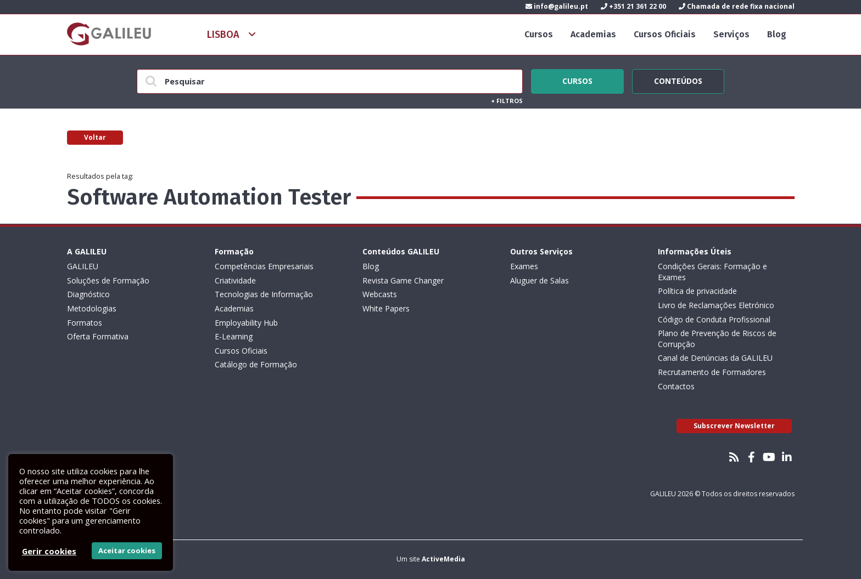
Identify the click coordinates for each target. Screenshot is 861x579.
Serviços (731, 34)
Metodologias (91, 308)
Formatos (84, 322)
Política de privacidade (697, 291)
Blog (776, 34)
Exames (524, 266)
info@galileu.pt (556, 6)
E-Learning (234, 336)
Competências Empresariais (264, 266)
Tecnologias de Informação (264, 294)
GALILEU (82, 266)
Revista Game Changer (403, 280)
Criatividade (235, 280)
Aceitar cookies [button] (126, 550)
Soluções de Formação (108, 280)
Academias (593, 34)
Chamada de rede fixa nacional (737, 6)
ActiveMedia (443, 559)
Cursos (538, 34)
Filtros (507, 100)
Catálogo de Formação (256, 364)
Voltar (95, 137)
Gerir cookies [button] (49, 551)
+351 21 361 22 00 (633, 6)
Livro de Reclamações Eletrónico (716, 305)
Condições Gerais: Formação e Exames (712, 271)
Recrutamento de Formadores (712, 372)
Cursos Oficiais (665, 34)
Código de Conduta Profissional (714, 319)
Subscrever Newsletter (734, 425)
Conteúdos (678, 79)
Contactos (676, 386)
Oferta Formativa (97, 336)
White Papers (386, 308)
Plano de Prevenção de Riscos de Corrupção (717, 338)
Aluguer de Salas (539, 280)
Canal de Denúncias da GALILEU (715, 358)
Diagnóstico (88, 294)
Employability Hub (246, 322)
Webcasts (379, 294)
